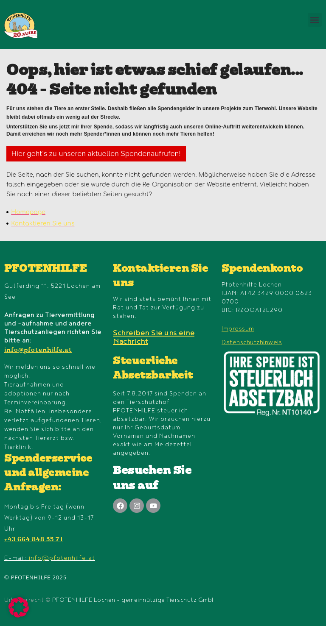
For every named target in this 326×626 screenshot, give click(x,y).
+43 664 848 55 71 (33, 540)
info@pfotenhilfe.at (38, 350)
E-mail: (49, 558)
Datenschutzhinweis (252, 342)
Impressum (238, 328)
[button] (315, 20)
